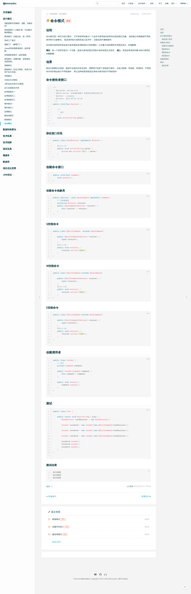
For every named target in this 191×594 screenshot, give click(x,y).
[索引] (174, 3)
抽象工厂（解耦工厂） (13, 44)
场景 (162, 33)
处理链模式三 (9, 100)
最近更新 (55, 521)
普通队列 (145, 505)
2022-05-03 (147, 14)
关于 (160, 3)
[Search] (107, 3)
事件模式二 (9, 108)
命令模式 (8, 123)
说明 (162, 29)
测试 (162, 62)
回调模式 (8, 112)
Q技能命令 (166, 49)
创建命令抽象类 (168, 46)
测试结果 (165, 66)
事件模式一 (9, 104)
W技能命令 (166, 52)
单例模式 (8, 76)
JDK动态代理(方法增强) (14, 84)
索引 (173, 3)
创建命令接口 (165, 43)
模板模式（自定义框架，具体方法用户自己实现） (18, 70)
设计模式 (63, 14)
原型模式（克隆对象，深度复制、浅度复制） (18, 60)
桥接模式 (8, 120)
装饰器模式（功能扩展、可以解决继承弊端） (18, 31)
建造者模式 (9, 116)
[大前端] (131, 3)
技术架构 (141, 3)
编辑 (48, 495)
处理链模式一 (9, 92)
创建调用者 (164, 59)
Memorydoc (135, 14)
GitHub (184, 3)
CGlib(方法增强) (10, 80)
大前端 (130, 3)
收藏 (166, 3)
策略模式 (8, 65)
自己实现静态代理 (11, 88)
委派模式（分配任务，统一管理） (18, 36)
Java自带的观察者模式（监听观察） (17, 49)
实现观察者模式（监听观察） (16, 55)
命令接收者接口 (166, 36)
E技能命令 (166, 56)
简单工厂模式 (9, 40)
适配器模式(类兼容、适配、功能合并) (18, 24)
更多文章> (56, 551)
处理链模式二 (9, 96)
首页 (123, 3)
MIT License (123, 588)
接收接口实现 (167, 39)
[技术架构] (142, 3)
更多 (152, 3)
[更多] (153, 3)
